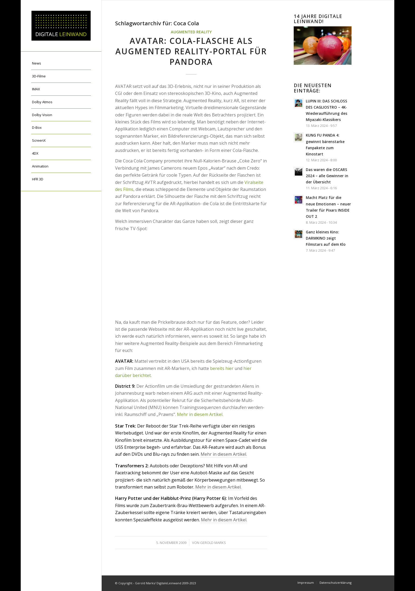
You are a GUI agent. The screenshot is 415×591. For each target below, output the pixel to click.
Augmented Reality (191, 31)
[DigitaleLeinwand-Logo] (61, 26)
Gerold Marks (213, 542)
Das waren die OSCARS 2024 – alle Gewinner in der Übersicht (327, 175)
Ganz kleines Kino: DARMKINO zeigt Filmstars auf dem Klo (326, 238)
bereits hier (221, 368)
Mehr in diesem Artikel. (200, 414)
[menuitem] (61, 63)
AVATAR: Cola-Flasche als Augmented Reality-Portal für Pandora (191, 51)
